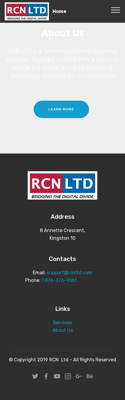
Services (62, 322)
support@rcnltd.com (69, 272)
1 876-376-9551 (59, 280)
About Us (62, 330)
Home (59, 11)
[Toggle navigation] (115, 9)
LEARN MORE (61, 109)
